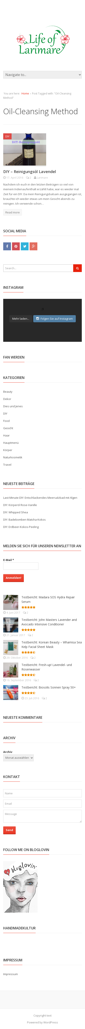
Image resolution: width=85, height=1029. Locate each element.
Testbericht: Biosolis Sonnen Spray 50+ (48, 687)
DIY (7, 136)
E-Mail (8, 560)
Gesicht (8, 428)
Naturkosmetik (12, 457)
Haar (6, 435)
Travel (7, 465)
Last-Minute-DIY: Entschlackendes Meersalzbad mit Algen (40, 498)
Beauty (7, 392)
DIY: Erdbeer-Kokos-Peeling (21, 527)
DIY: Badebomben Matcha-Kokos (24, 519)
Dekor (7, 399)
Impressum (10, 974)
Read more (12, 212)
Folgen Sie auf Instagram (54, 319)
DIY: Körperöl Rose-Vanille (20, 505)
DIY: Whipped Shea (15, 512)
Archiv (7, 752)
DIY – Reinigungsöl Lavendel (29, 171)
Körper (7, 450)
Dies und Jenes (13, 406)
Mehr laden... (20, 319)
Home (25, 93)
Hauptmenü (11, 443)
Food (6, 421)
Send (9, 830)
